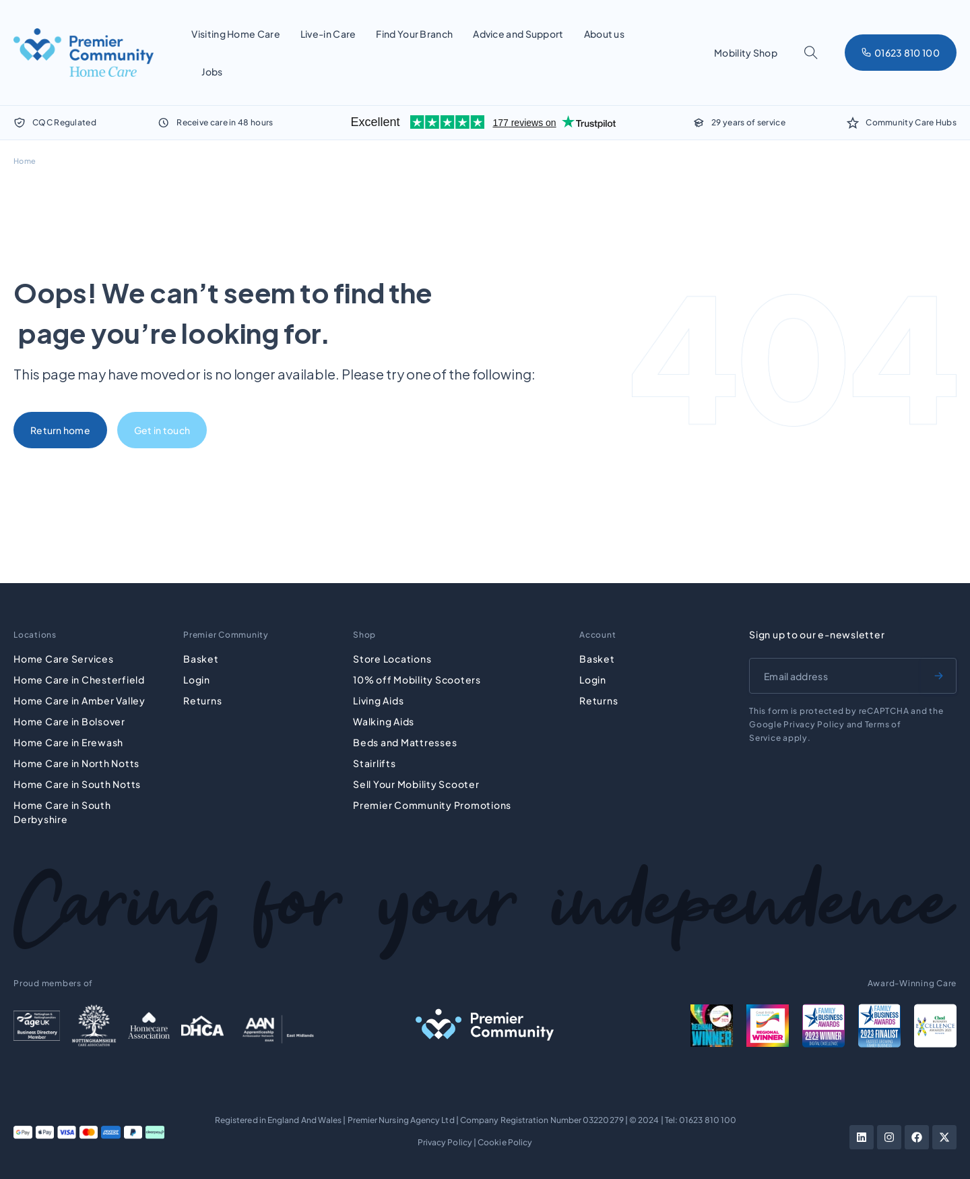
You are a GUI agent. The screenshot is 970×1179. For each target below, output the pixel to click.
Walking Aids (383, 721)
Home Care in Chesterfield (79, 679)
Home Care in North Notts (76, 763)
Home (24, 160)
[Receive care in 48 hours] (164, 123)
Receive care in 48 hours (224, 122)
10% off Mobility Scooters (417, 679)
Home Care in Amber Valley (79, 700)
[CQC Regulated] (19, 123)
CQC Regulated (64, 122)
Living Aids (378, 700)
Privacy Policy (445, 1142)
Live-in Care (328, 34)
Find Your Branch (414, 34)
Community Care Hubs (911, 122)
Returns (202, 700)
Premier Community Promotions (432, 805)
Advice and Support (518, 34)
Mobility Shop (745, 53)
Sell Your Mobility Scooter (416, 784)
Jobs (211, 71)
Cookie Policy (505, 1142)
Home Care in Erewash (68, 742)
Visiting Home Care (235, 34)
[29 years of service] (698, 123)
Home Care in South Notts (77, 784)
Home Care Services (63, 659)
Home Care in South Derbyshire (62, 812)
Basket (201, 659)
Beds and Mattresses (405, 742)
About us (604, 34)
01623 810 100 (707, 1120)
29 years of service (748, 122)
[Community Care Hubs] (853, 123)
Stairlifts (374, 763)
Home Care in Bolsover (69, 721)
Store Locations (392, 659)
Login (196, 679)
